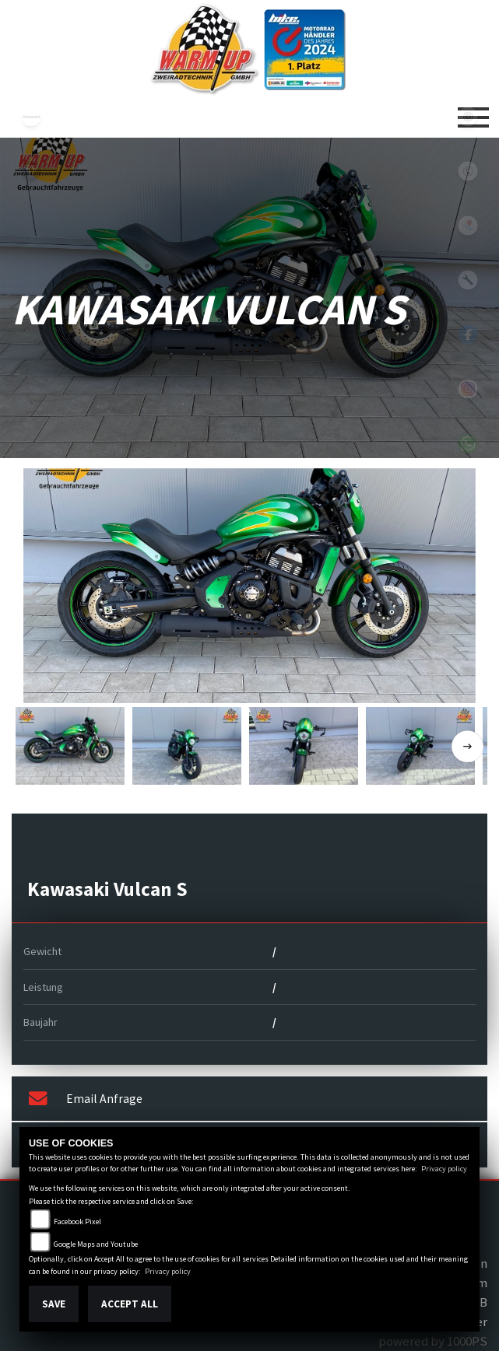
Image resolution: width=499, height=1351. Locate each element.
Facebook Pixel (77, 1221)
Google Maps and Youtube (96, 1244)
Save (53, 1304)
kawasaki (31, 116)
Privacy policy (444, 1169)
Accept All (129, 1304)
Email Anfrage (85, 1099)
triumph (31, 171)
